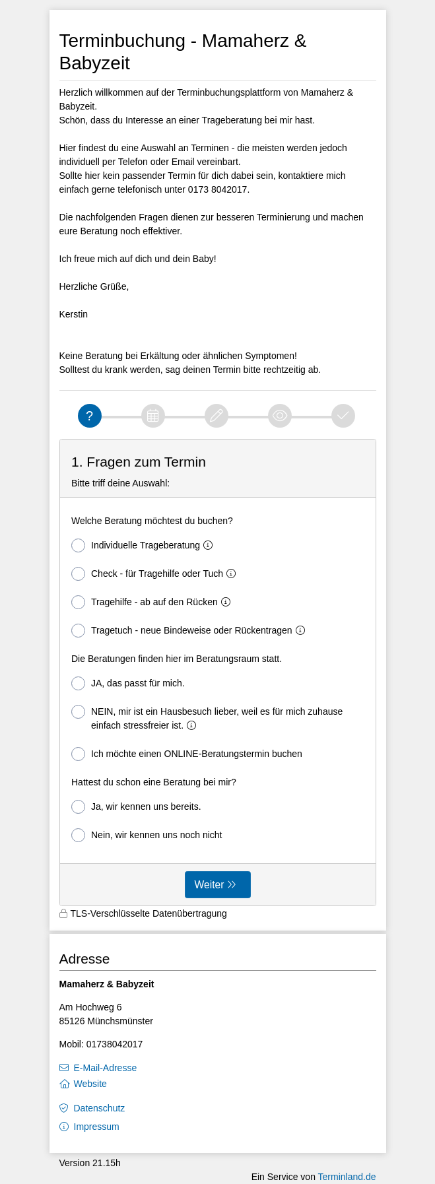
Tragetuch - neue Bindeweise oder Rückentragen (190, 631)
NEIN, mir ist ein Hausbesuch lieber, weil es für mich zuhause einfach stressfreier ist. (207, 718)
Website (90, 1083)
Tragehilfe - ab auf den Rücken (153, 602)
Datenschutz (99, 1108)
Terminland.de (347, 1176)
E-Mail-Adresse (105, 1068)
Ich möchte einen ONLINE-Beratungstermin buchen (186, 754)
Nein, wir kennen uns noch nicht (146, 835)
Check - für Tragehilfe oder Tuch (156, 574)
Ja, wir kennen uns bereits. (136, 807)
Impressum (96, 1126)
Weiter (209, 884)
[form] (217, 672)
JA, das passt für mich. (128, 683)
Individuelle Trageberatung (144, 545)
